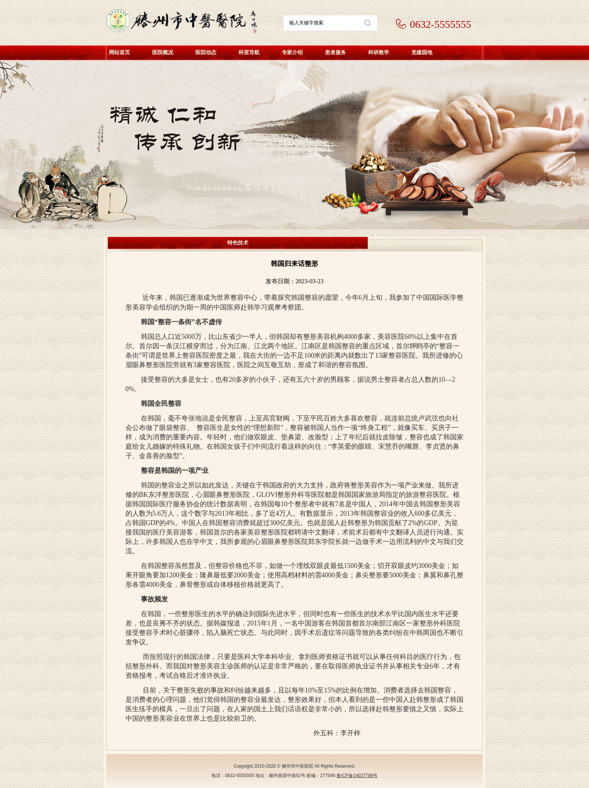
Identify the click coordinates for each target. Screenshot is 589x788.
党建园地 (421, 52)
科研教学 (378, 52)
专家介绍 (292, 52)
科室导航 (249, 52)
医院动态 (205, 52)
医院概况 (162, 52)
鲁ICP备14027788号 (357, 775)
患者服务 (335, 52)
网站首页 (119, 52)
